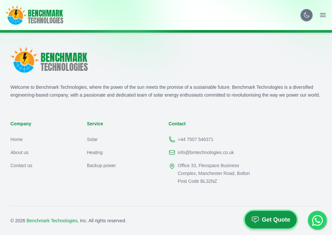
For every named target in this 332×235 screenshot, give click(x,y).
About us (19, 152)
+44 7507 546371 (191, 139)
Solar (92, 139)
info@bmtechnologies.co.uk (201, 152)
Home (16, 139)
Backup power (101, 165)
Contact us (21, 165)
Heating (95, 152)
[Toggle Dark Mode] (306, 15)
